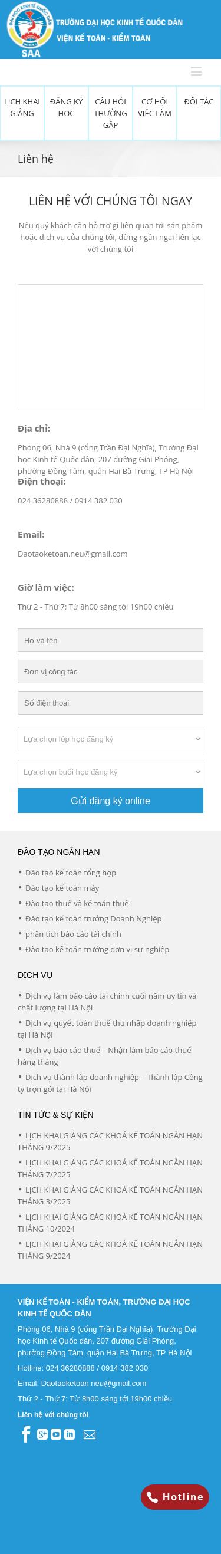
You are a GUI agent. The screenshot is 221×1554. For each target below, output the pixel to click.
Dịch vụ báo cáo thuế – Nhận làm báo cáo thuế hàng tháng (104, 1056)
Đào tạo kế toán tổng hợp (70, 872)
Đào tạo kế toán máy (62, 888)
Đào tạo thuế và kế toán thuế (77, 903)
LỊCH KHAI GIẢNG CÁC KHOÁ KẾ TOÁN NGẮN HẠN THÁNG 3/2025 (110, 1195)
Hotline (175, 1497)
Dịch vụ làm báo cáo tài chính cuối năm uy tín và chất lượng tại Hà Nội (107, 1001)
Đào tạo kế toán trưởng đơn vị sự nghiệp (97, 949)
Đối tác (198, 101)
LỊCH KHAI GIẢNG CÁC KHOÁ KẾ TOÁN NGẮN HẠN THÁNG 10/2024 (110, 1222)
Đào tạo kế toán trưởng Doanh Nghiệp (93, 918)
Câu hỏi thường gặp (110, 113)
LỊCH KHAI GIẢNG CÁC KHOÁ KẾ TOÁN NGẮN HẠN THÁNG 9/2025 (110, 1141)
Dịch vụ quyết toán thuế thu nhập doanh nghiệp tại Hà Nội (107, 1029)
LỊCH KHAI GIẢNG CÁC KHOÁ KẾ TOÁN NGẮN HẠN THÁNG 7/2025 (110, 1168)
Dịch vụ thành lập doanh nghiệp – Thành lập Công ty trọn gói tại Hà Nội (110, 1083)
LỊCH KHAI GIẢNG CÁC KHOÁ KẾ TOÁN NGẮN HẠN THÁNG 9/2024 (110, 1250)
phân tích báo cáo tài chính (73, 934)
